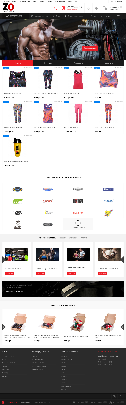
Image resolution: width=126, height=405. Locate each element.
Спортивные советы (47, 238)
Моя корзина (115, 7)
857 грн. (39, 97)
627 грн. (69, 97)
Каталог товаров (16, 16)
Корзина (116, 402)
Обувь (56, 16)
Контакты (48, 1)
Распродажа (78, 63)
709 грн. (98, 341)
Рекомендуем (108, 63)
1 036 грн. (9, 131)
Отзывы (41, 1)
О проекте (13, 1)
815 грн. (9, 97)
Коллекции (73, 238)
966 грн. (100, 131)
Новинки (34, 356)
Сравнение (80, 402)
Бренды (4, 376)
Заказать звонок (72, 9)
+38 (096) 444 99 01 (25, 402)
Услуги (84, 238)
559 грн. (67, 341)
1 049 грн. (8, 341)
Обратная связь (9, 402)
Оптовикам (64, 1)
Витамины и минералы (74, 16)
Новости (62, 238)
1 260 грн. (70, 131)
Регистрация (118, 1)
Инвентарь (5, 372)
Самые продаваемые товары (63, 305)
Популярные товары (38, 359)
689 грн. (37, 341)
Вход (111, 1)
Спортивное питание (39, 16)
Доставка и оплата (23, 1)
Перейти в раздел (90, 48)
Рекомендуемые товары (39, 366)
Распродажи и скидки (38, 362)
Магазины (56, 1)
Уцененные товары (37, 369)
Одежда (92, 16)
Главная (6, 1)
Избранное (99, 402)
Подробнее (9, 273)
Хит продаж (48, 63)
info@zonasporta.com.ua (108, 356)
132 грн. (9, 165)
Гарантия (33, 1)
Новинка (17, 63)
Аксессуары (106, 16)
